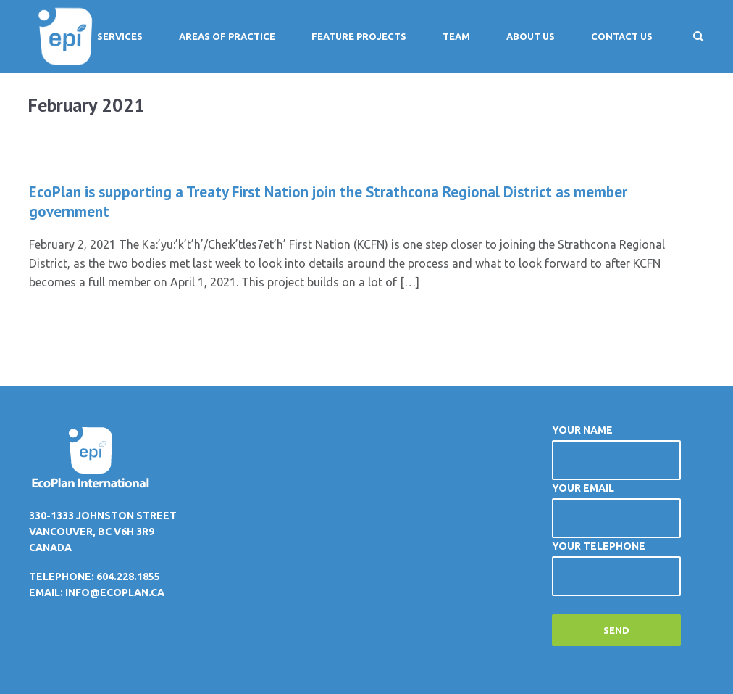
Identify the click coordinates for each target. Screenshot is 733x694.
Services (120, 36)
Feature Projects (358, 36)
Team (456, 36)
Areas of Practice (227, 36)
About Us (530, 36)
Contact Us (622, 36)
